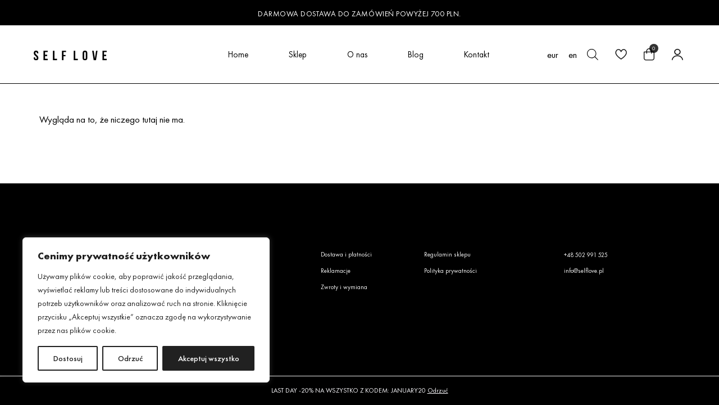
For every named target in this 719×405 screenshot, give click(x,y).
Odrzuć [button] (437, 390)
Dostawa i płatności (346, 254)
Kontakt (476, 54)
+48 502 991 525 (586, 255)
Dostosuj (68, 358)
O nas (357, 54)
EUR (552, 55)
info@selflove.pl (584, 270)
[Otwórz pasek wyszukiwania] (592, 54)
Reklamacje (336, 270)
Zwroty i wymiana (344, 287)
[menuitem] (573, 54)
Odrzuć (130, 358)
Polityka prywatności (450, 270)
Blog (416, 54)
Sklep (298, 54)
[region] (146, 309)
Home (238, 54)
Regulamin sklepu (447, 254)
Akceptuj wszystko (208, 358)
